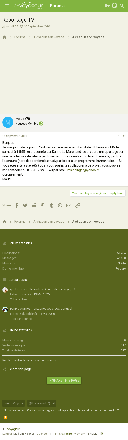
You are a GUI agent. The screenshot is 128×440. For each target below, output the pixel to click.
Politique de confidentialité (74, 410)
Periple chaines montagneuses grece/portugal (41, 308)
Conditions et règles (40, 410)
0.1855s (66, 433)
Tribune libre (18, 299)
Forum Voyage (13, 403)
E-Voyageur (12, 429)
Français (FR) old (42, 403)
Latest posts (18, 280)
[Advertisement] (64, 79)
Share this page (64, 380)
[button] (7, 6)
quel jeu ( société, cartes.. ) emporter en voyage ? (42, 289)
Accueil (109, 410)
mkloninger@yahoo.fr (83, 170)
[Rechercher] (122, 6)
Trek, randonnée (21, 319)
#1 (124, 136)
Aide (98, 410)
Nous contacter (14, 410)
